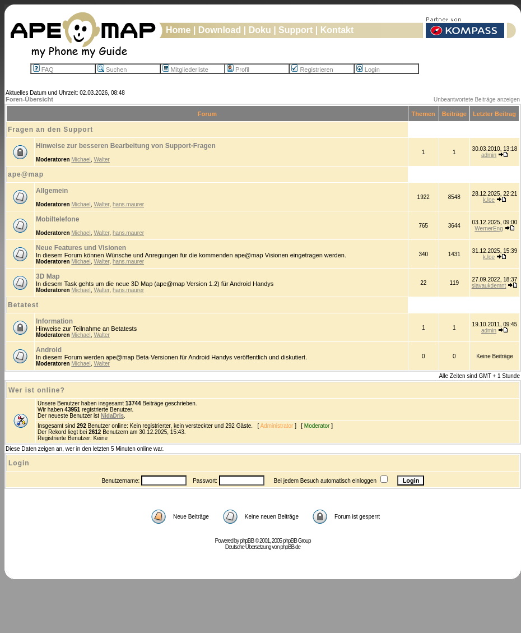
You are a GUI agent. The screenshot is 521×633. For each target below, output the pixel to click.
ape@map (26, 174)
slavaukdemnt (489, 286)
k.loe (489, 200)
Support (295, 30)
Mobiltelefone (57, 219)
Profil (238, 69)
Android (49, 350)
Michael (80, 159)
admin (488, 155)
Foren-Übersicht (29, 99)
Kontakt (337, 30)
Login (368, 69)
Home (178, 30)
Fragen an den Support (50, 129)
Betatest (23, 305)
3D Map (48, 276)
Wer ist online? (36, 390)
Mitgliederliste (185, 69)
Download (219, 30)
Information (54, 321)
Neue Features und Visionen (81, 248)
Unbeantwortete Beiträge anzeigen (477, 99)
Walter (102, 159)
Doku (260, 30)
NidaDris (112, 416)
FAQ (43, 69)
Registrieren (312, 69)
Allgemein (52, 191)
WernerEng (489, 228)
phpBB (247, 541)
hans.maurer (128, 204)
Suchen (112, 69)
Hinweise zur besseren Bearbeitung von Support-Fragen (126, 146)
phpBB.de (290, 547)
